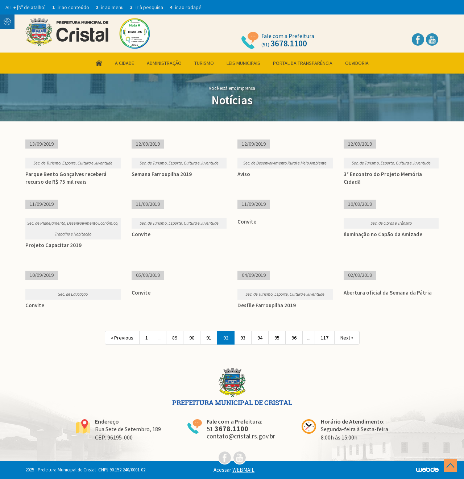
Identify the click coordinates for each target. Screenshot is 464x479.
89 (174, 337)
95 (276, 337)
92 (225, 337)
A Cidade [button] (124, 63)
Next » (346, 337)
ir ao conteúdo (71, 7)
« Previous (122, 337)
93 (242, 337)
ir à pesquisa (147, 7)
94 (259, 337)
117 (324, 337)
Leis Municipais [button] (243, 63)
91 (208, 337)
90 (191, 337)
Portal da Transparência (302, 63)
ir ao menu (110, 7)
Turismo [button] (204, 63)
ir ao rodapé (186, 7)
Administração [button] (164, 63)
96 (294, 337)
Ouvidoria (357, 63)
